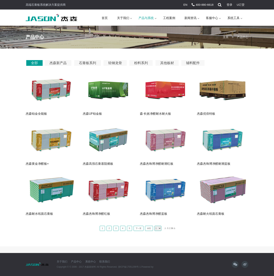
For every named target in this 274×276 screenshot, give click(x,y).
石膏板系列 (87, 63)
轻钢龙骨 (115, 63)
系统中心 (90, 261)
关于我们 (123, 18)
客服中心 (212, 18)
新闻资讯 (190, 18)
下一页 (138, 228)
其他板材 (167, 63)
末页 (149, 228)
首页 (105, 18)
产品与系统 (146, 18)
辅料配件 (193, 63)
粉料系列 (141, 63)
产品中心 (76, 261)
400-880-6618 (204, 4)
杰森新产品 (58, 63)
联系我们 (104, 261)
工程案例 (169, 18)
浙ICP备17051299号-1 (129, 267)
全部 (34, 63)
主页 (226, 37)
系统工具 (233, 18)
